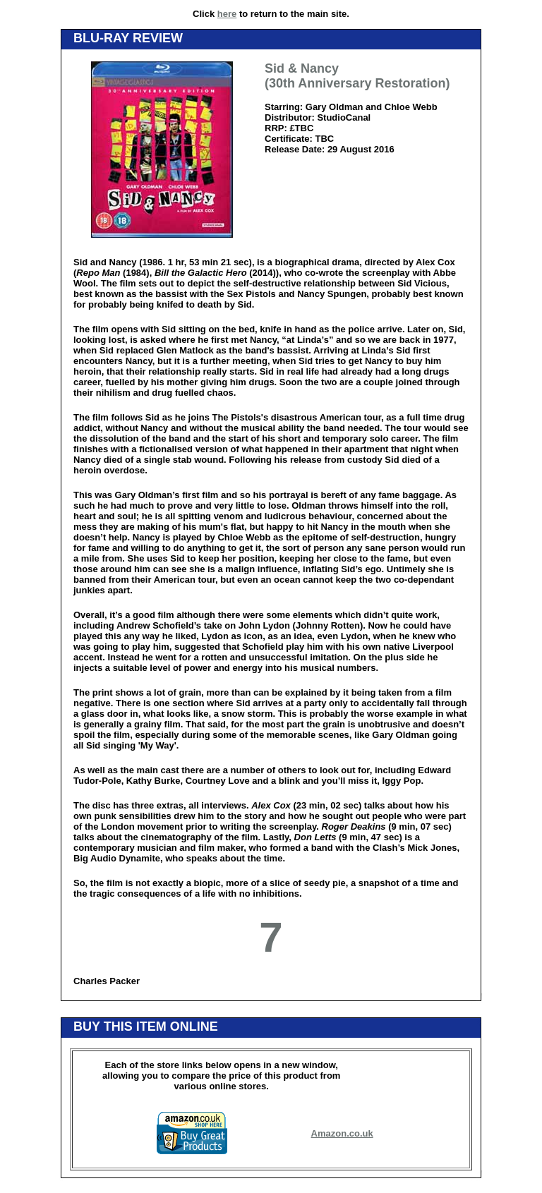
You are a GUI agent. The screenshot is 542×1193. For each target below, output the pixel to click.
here (226, 13)
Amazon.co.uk (342, 1133)
